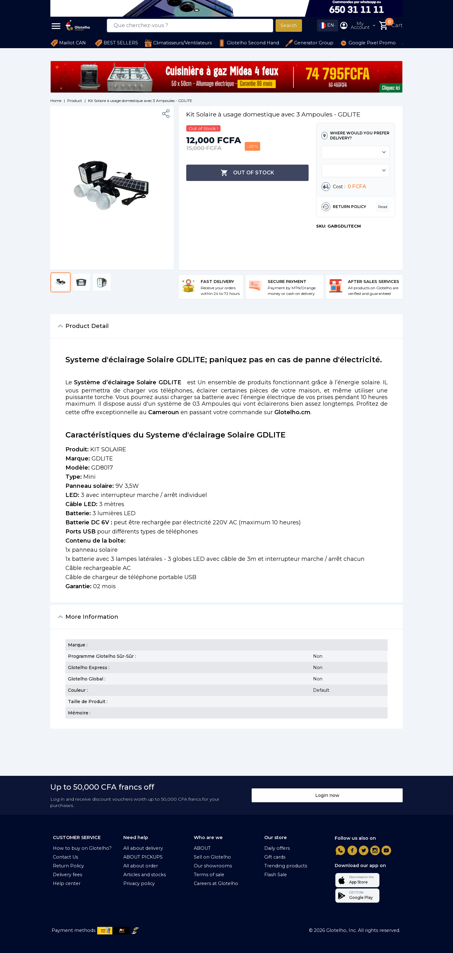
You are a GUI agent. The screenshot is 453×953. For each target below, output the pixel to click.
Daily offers (277, 848)
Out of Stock (247, 173)
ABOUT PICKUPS (143, 857)
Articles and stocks (144, 874)
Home (55, 100)
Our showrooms (213, 866)
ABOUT (202, 848)
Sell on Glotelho (212, 857)
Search (289, 25)
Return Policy (68, 866)
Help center (67, 883)
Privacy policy (139, 883)
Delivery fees (67, 874)
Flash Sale (275, 874)
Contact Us (65, 857)
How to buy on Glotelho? (82, 848)
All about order (140, 866)
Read (382, 206)
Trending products (285, 866)
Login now (327, 795)
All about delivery (143, 848)
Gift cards (274, 857)
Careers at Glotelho (216, 883)
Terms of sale (209, 874)
